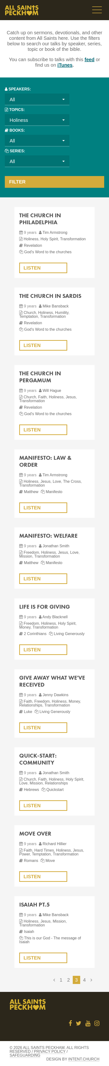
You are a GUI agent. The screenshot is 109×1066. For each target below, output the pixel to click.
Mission (25, 556)
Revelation (33, 245)
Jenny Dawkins (55, 695)
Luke (28, 712)
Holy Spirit (49, 239)
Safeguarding (25, 1055)
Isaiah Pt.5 (34, 904)
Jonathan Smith (55, 546)
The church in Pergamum (40, 377)
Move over (35, 833)
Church (30, 313)
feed (89, 59)
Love (57, 481)
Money (24, 627)
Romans (31, 861)
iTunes (65, 65)
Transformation (73, 239)
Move (50, 861)
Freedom (31, 552)
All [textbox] (12, 99)
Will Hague (51, 391)
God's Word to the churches (48, 252)
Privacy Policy (50, 1051)
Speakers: (19, 89)
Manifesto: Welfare (48, 535)
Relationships (30, 705)
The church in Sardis (50, 295)
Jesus (71, 397)
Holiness (31, 239)
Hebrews (31, 790)
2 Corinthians (35, 634)
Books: (17, 130)
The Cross (72, 481)
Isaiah (29, 932)
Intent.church (83, 1059)
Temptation (28, 316)
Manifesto (54, 492)
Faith (42, 397)
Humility (61, 313)
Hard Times (44, 850)
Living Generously (69, 634)
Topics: (17, 110)
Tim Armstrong (54, 232)
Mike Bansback (55, 306)
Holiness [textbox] (19, 120)
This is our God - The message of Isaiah (50, 940)
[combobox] (37, 99)
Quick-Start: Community (38, 759)
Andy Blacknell (54, 617)
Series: (17, 151)
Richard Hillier (54, 844)
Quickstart (55, 790)
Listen (32, 268)
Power (24, 854)
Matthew (31, 492)
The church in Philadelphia (40, 219)
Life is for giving (44, 606)
